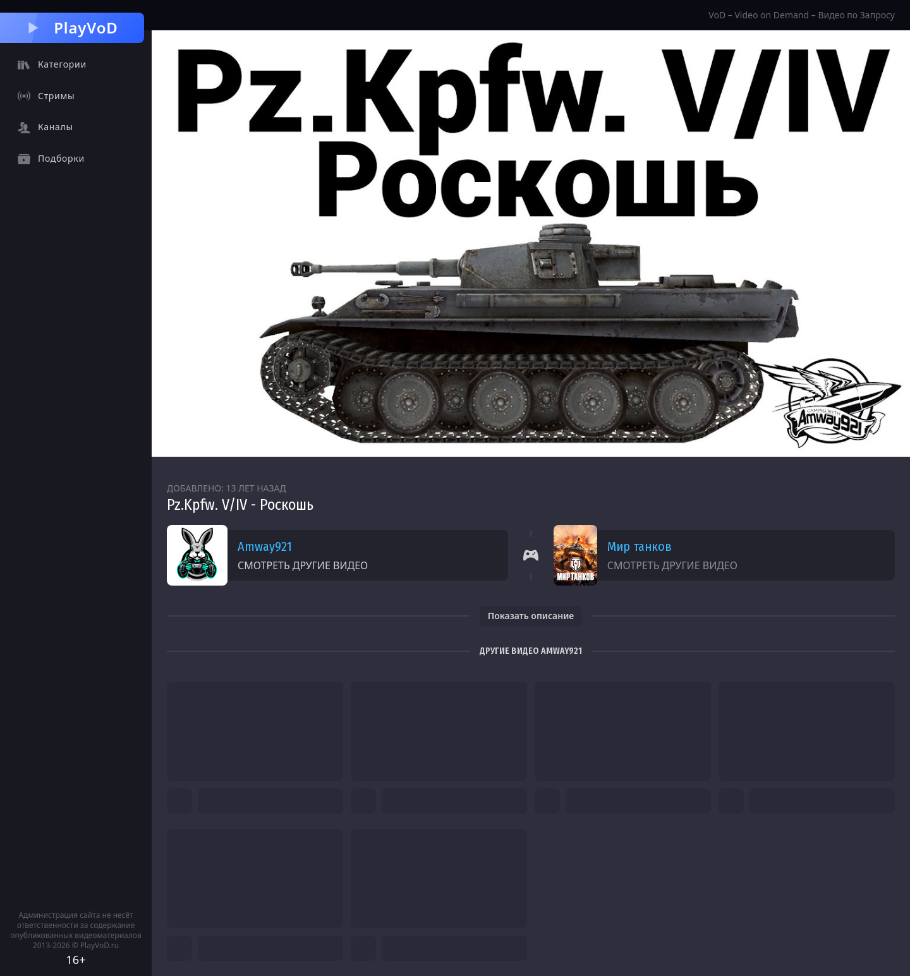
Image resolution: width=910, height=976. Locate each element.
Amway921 (265, 546)
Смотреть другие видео (303, 565)
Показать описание (531, 616)
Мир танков (639, 546)
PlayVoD (72, 27)
